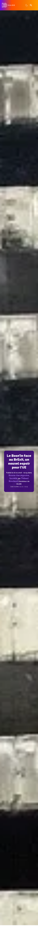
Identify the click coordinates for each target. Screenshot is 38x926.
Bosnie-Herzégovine (19, 475)
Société (13, 478)
